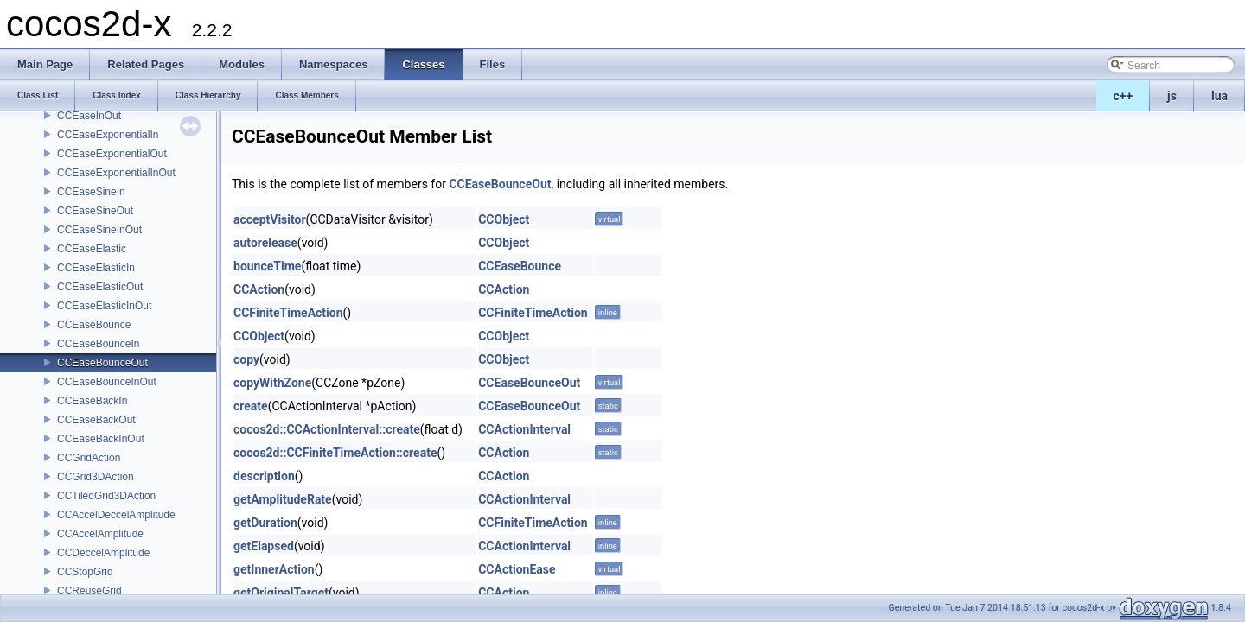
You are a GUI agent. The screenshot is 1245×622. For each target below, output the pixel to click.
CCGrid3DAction (95, 477)
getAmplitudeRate (282, 499)
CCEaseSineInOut (99, 230)
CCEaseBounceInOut (106, 382)
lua (1219, 96)
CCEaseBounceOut (102, 363)
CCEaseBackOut (96, 420)
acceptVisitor (269, 219)
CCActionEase (516, 569)
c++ (1123, 96)
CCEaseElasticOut (100, 287)
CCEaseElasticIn (96, 268)
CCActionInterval (524, 429)
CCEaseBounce (94, 325)
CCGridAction (88, 458)
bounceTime (267, 266)
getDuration (265, 523)
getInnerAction (274, 569)
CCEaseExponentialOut (112, 154)
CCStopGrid (85, 572)
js (1172, 96)
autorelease (265, 243)
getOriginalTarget (281, 593)
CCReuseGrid (89, 591)
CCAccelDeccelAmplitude (116, 515)
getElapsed (263, 546)
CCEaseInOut (89, 116)
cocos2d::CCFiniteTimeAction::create (335, 453)
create (250, 406)
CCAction (258, 289)
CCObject (503, 219)
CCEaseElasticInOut (104, 306)
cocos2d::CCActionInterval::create (326, 429)
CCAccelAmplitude (100, 534)
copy (246, 359)
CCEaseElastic (91, 249)
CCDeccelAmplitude (103, 553)
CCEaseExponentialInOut (116, 173)
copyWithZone (272, 383)
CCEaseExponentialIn (107, 135)
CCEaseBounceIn (98, 344)
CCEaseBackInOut (100, 439)
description (264, 476)
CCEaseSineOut (95, 211)
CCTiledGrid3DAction (106, 496)
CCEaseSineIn (91, 192)
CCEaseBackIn (92, 401)
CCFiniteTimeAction (288, 313)
